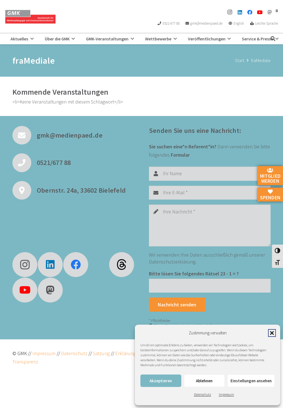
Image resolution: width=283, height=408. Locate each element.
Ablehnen (204, 380)
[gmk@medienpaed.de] (24, 135)
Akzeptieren (161, 380)
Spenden (270, 195)
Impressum (226, 394)
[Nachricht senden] (177, 304)
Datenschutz (202, 394)
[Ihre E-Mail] (210, 193)
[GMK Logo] (30, 17)
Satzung (101, 353)
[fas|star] (121, 264)
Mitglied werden (270, 176)
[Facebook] (250, 12)
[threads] (277, 10)
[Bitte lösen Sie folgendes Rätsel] (210, 286)
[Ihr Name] (210, 173)
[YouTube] (260, 12)
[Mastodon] (270, 12)
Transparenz (25, 361)
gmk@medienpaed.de (70, 135)
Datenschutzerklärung (172, 262)
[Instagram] (230, 12)
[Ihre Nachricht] (210, 225)
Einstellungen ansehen (251, 380)
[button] (272, 333)
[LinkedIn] (240, 12)
